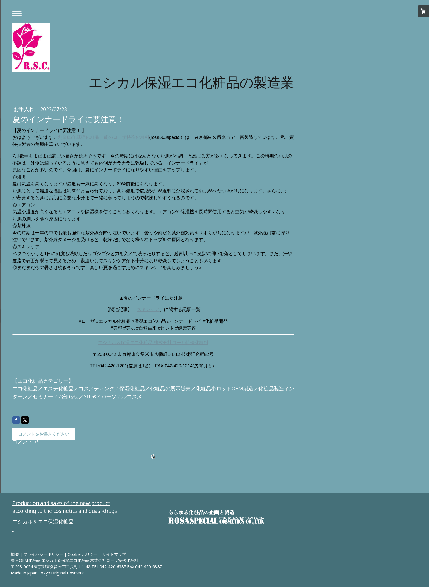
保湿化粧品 (132, 388)
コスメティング (96, 388)
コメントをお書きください (43, 434)
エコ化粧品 (25, 388)
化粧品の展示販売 (170, 388)
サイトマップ (114, 554)
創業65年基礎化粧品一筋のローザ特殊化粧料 (103, 137)
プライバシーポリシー (43, 554)
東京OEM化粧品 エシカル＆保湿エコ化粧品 (50, 560)
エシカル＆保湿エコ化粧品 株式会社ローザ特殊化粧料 (153, 342)
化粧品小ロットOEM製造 (224, 388)
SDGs (90, 396)
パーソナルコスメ (121, 396)
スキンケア (148, 309)
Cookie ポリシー (83, 554)
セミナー (43, 396)
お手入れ (24, 109)
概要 (15, 554)
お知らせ (68, 396)
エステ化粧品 (58, 388)
